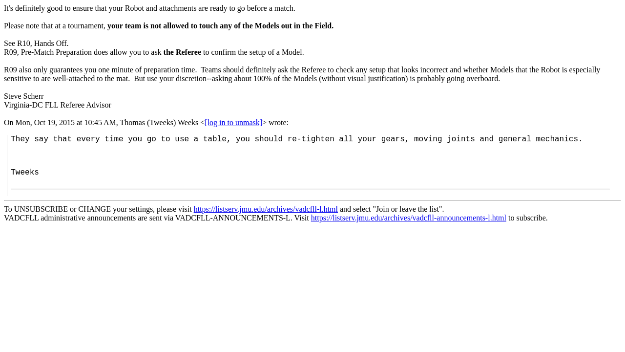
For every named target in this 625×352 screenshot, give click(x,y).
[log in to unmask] (233, 122)
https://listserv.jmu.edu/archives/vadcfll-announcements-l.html (408, 218)
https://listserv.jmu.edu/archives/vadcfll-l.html (266, 209)
